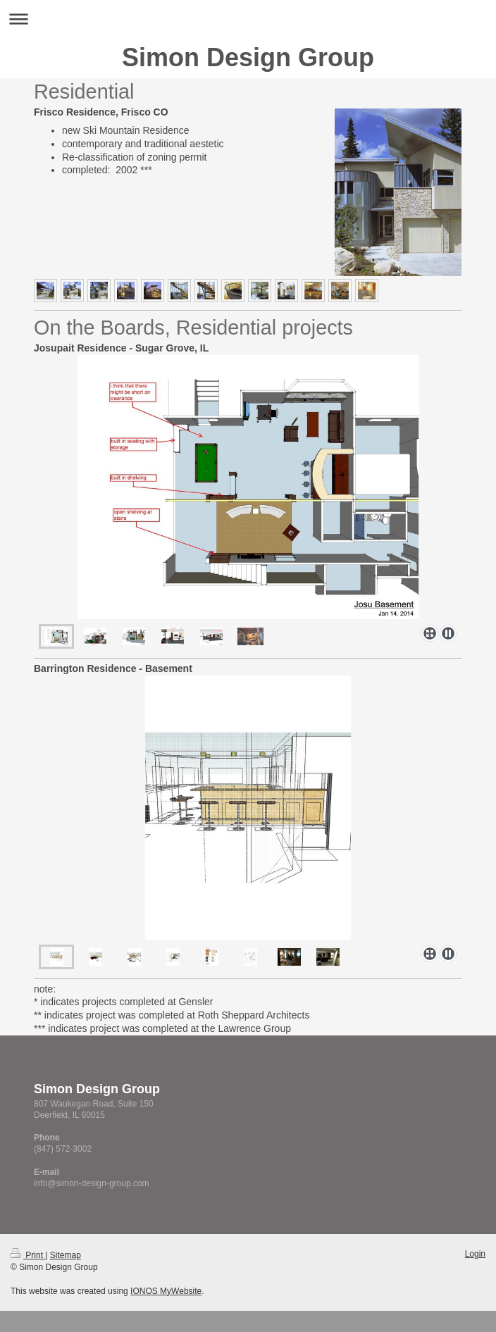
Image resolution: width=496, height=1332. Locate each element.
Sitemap (65, 1255)
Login (475, 1254)
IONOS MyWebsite (166, 1291)
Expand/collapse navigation (248, 19)
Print (28, 1255)
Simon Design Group (248, 57)
